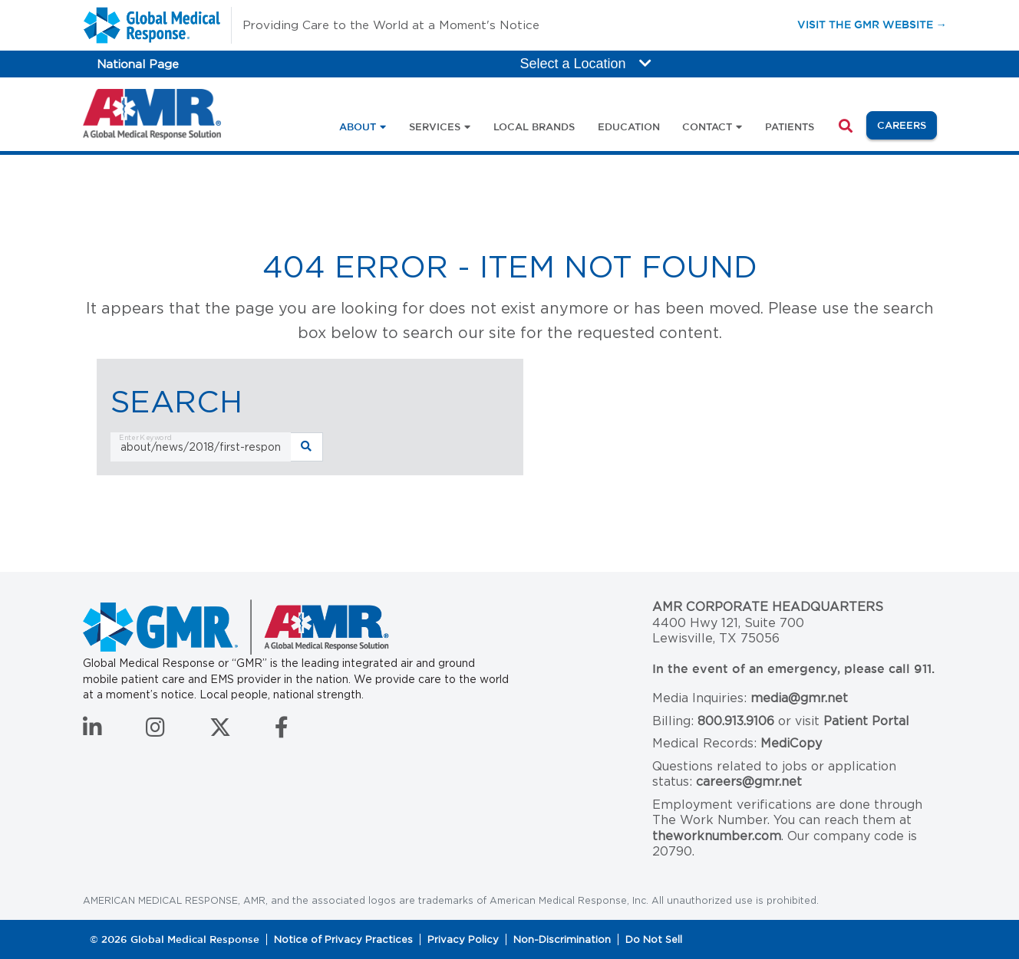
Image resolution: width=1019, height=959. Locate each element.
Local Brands (534, 126)
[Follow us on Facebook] (282, 731)
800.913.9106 (735, 721)
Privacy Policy (463, 939)
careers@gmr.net (749, 781)
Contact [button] (707, 126)
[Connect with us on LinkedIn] (92, 731)
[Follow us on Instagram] (155, 731)
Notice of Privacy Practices (343, 939)
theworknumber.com (716, 836)
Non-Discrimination (562, 939)
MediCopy (791, 743)
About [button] (357, 126)
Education (629, 126)
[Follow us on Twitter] (220, 731)
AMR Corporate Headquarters (767, 606)
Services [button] (434, 126)
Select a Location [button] (585, 63)
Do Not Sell (653, 939)
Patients (789, 126)
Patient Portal (866, 721)
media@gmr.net (799, 698)
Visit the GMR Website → (872, 24)
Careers (907, 123)
